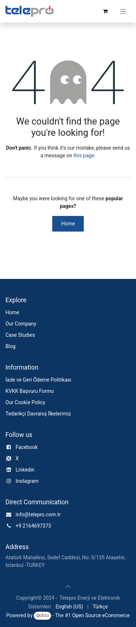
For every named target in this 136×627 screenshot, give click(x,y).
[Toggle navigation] (123, 11)
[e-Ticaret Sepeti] (105, 11)
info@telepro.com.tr (38, 514)
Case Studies (20, 335)
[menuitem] (69, 607)
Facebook (27, 447)
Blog (10, 346)
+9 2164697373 (33, 526)
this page (83, 155)
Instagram (27, 481)
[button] (68, 586)
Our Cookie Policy (25, 402)
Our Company (20, 324)
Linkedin (25, 470)
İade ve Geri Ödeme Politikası (38, 380)
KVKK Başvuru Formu (29, 391)
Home (68, 223)
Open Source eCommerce (101, 615)
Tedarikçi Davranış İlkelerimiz (38, 414)
